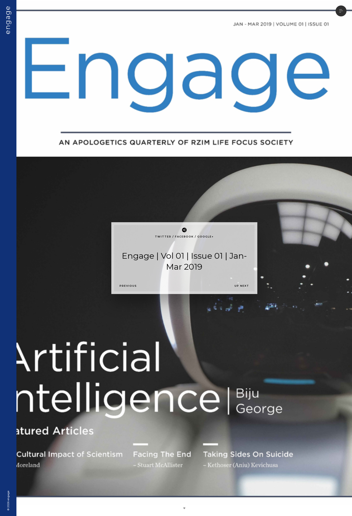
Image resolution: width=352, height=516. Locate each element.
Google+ (205, 236)
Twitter (163, 236)
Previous (128, 285)
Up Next (242, 285)
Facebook (184, 236)
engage (7, 19)
